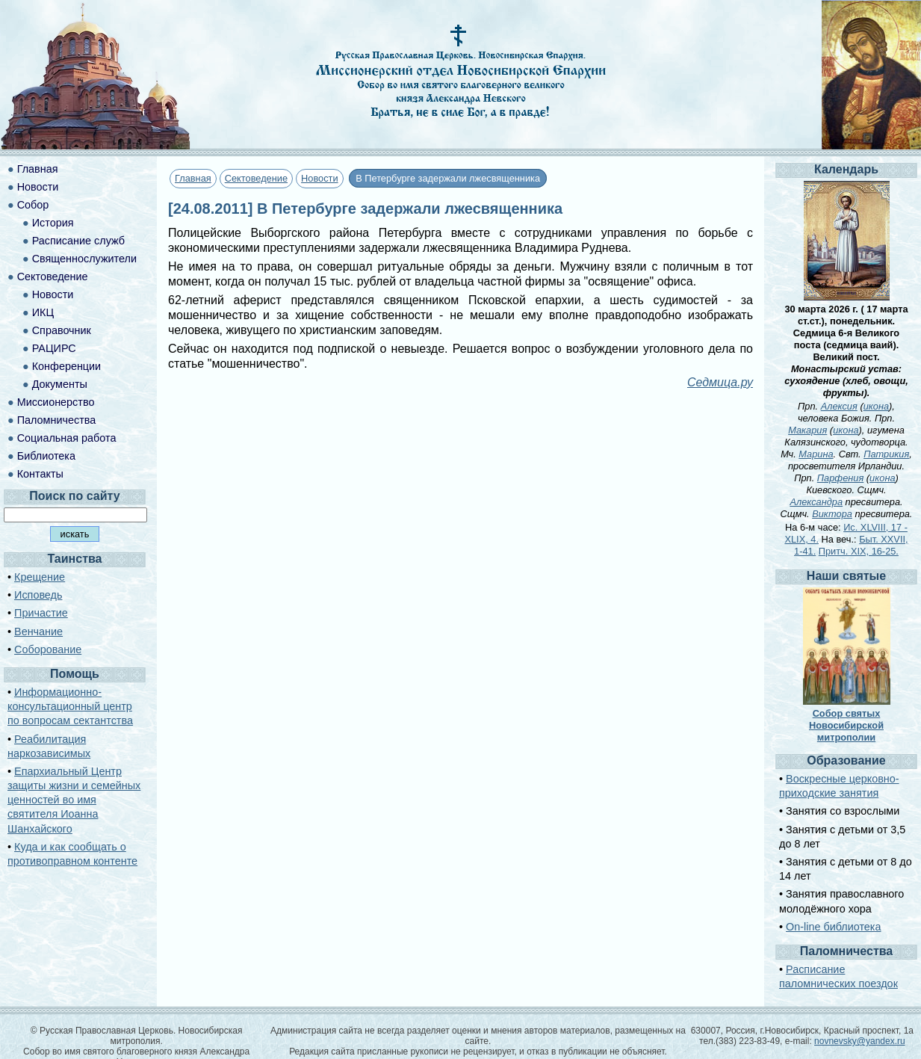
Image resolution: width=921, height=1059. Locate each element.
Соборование (47, 649)
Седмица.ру (720, 382)
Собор (33, 205)
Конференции (66, 366)
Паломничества (56, 420)
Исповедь (38, 595)
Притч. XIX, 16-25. (859, 551)
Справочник (61, 330)
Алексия (839, 406)
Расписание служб (78, 241)
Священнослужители (84, 259)
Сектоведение (256, 178)
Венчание (38, 631)
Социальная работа (67, 438)
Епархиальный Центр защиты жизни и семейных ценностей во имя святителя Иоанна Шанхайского (73, 800)
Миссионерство (56, 402)
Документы (59, 384)
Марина (815, 454)
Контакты (40, 474)
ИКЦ (43, 312)
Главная (193, 178)
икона (876, 406)
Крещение (39, 577)
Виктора (832, 513)
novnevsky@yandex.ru (859, 1041)
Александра (816, 501)
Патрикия (886, 454)
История (53, 223)
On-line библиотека (833, 927)
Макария (807, 430)
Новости (319, 178)
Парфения (840, 478)
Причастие (41, 613)
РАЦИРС (54, 348)
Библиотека (46, 456)
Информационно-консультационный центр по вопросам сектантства (70, 706)
